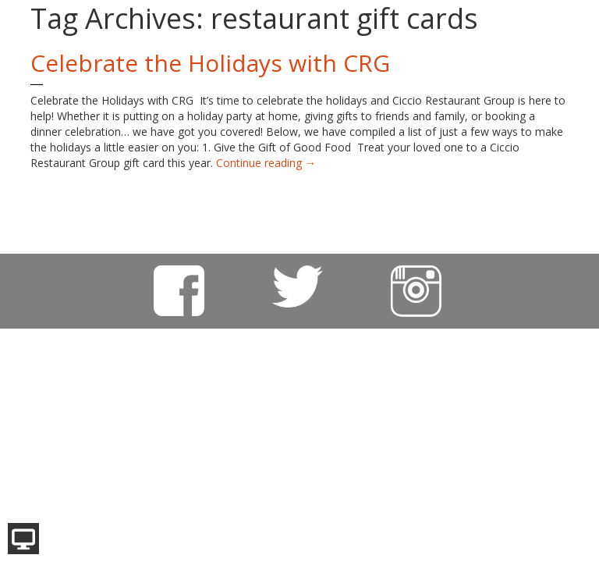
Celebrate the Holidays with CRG (210, 63)
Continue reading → (266, 162)
